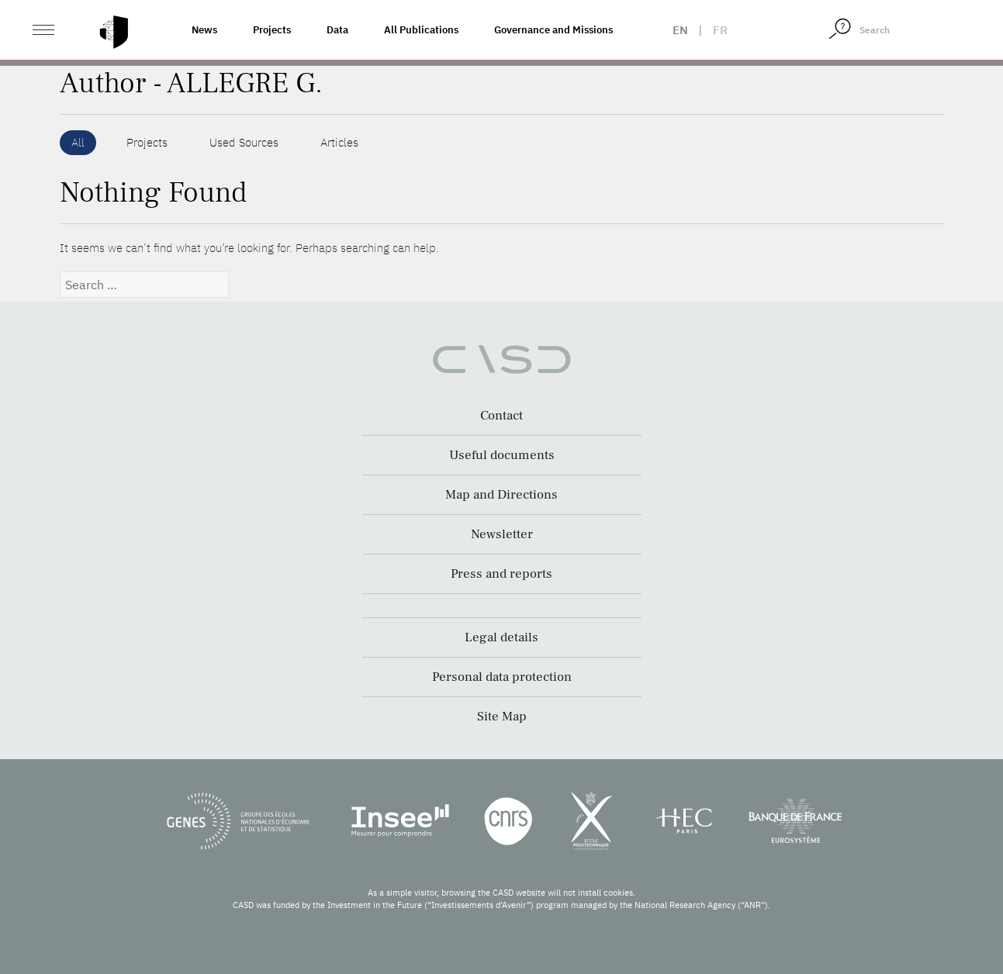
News (204, 30)
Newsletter (502, 534)
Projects (272, 30)
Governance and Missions (553, 30)
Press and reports (501, 573)
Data (337, 30)
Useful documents (502, 455)
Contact (501, 415)
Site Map (502, 716)
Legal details (501, 637)
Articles (339, 142)
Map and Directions (501, 494)
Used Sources (243, 142)
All (78, 142)
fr (720, 29)
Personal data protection (502, 677)
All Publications (421, 30)
